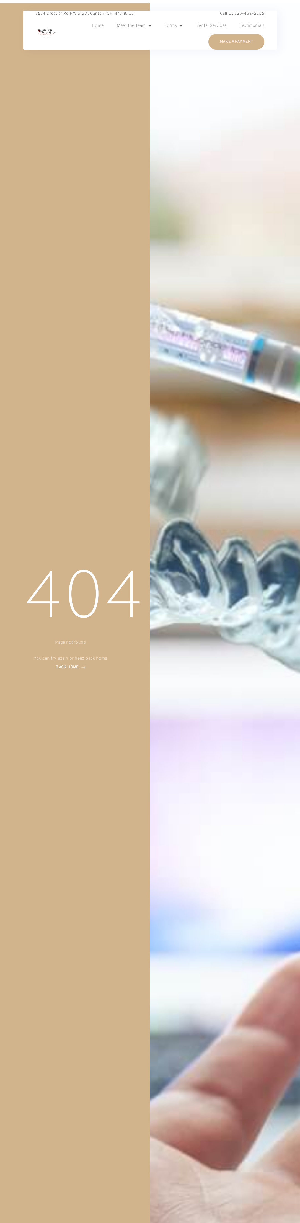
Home (98, 26)
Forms (173, 26)
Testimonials (252, 26)
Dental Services (211, 26)
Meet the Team (134, 26)
